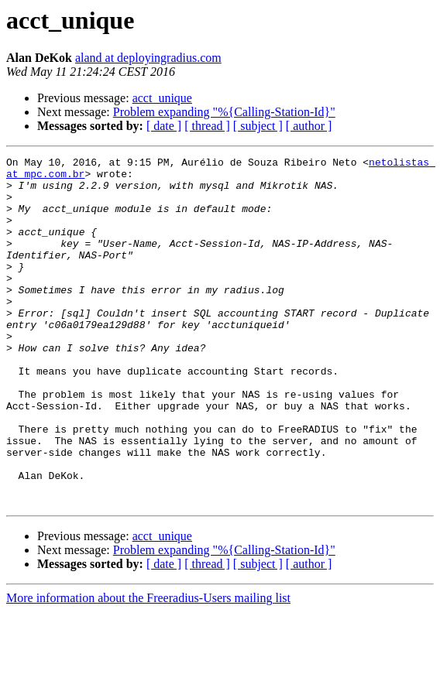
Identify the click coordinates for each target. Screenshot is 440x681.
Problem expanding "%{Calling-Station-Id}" (224, 111)
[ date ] (163, 125)
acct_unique (162, 97)
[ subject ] (258, 125)
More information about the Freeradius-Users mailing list (148, 667)
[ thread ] (207, 125)
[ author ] (309, 125)
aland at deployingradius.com (148, 57)
